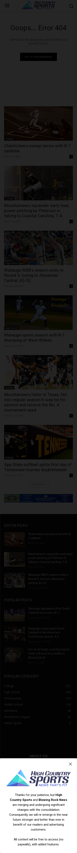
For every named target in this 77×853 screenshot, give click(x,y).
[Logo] (38, 778)
